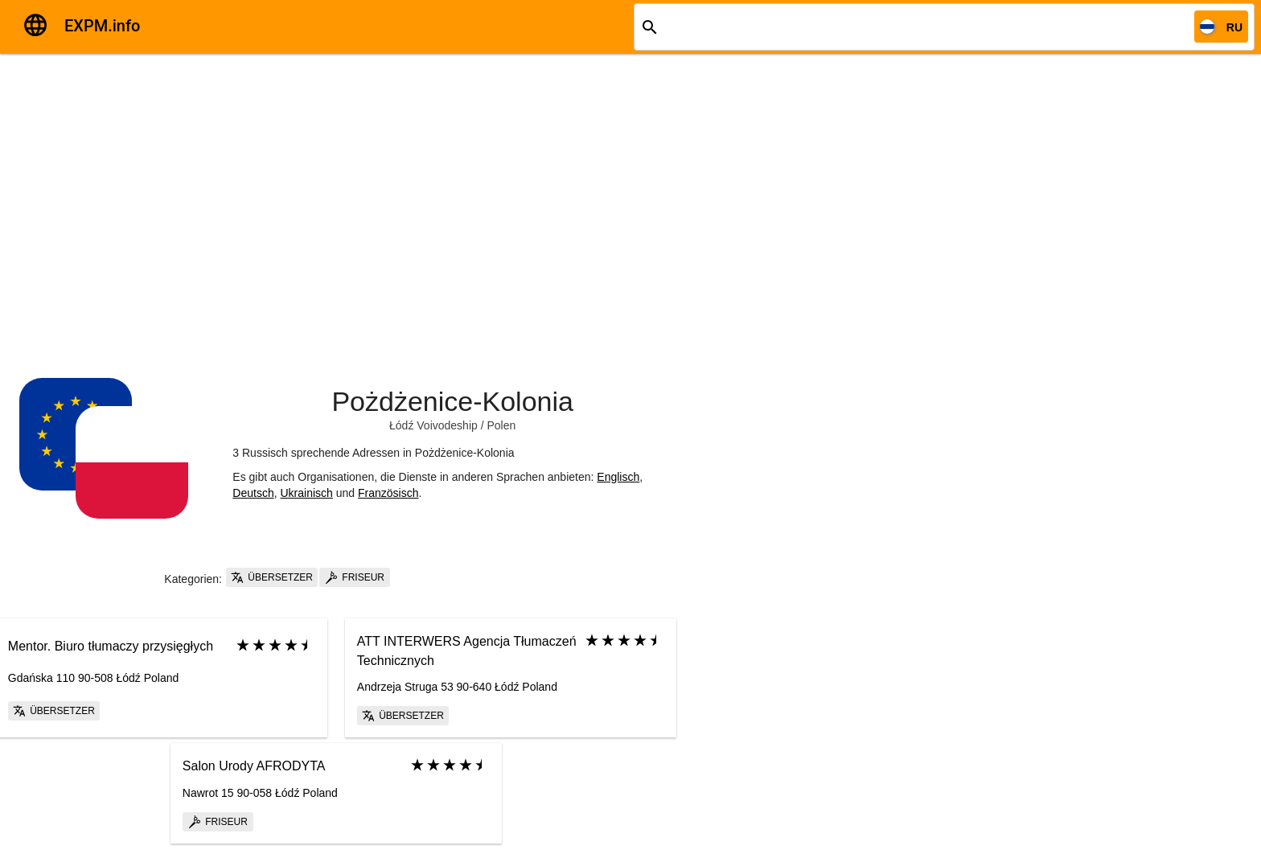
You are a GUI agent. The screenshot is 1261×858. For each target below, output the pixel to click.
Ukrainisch (306, 492)
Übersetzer (272, 577)
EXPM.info (102, 25)
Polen (501, 425)
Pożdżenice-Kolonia (452, 401)
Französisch (388, 492)
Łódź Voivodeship (433, 425)
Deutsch (252, 492)
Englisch (618, 476)
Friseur (354, 577)
